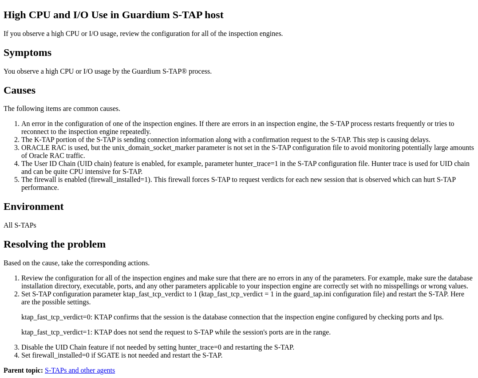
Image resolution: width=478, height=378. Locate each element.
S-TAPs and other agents (80, 370)
